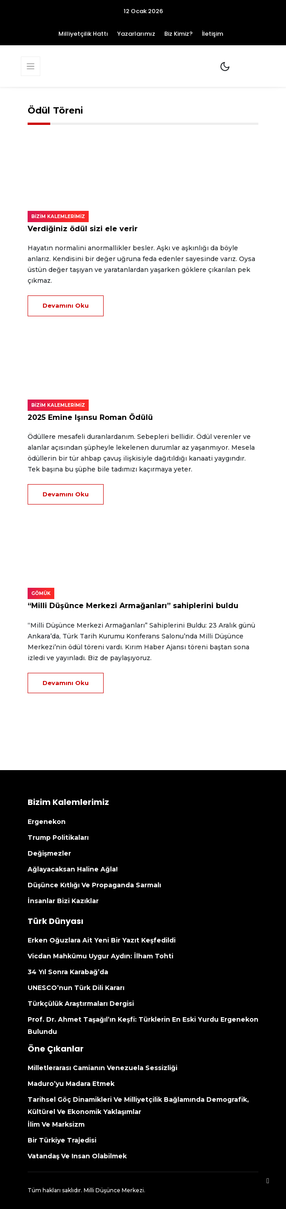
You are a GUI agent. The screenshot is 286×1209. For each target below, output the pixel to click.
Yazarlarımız (136, 33)
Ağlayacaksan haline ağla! (73, 869)
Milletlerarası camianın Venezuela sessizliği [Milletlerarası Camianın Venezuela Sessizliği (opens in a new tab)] (104, 1068)
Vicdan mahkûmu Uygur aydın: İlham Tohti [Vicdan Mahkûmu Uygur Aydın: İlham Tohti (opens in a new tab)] (101, 956)
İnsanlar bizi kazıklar (63, 901)
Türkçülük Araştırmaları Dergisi (81, 1004)
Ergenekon (47, 822)
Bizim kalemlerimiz (58, 216)
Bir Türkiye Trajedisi (62, 1140)
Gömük (41, 593)
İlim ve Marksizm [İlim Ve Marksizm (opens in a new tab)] (56, 1124)
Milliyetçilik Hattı (83, 33)
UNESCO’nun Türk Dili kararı (76, 988)
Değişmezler (49, 853)
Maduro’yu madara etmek (71, 1084)
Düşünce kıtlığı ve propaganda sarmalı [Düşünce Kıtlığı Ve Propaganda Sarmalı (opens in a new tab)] (94, 885)
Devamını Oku (66, 305)
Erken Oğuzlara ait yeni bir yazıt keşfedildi (102, 940)
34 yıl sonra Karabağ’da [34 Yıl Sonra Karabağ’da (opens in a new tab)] (68, 972)
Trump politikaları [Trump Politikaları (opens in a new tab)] (58, 837)
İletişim (212, 33)
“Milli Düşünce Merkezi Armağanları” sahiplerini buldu (133, 605)
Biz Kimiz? (178, 33)
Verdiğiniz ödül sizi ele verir (83, 228)
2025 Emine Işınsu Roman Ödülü (90, 417)
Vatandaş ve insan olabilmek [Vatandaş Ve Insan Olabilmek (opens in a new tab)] (77, 1156)
